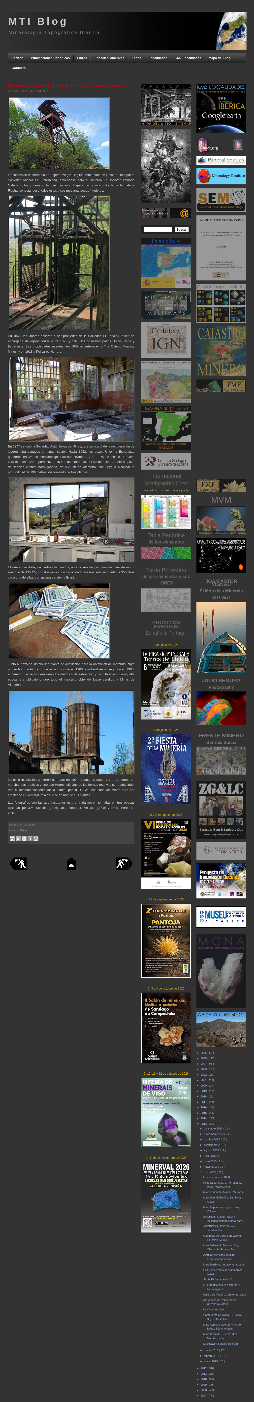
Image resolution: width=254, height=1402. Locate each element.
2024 (204, 1063)
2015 (204, 1112)
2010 (204, 1379)
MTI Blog (38, 21)
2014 (204, 1118)
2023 (204, 1069)
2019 (204, 1091)
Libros (82, 58)
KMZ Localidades (188, 58)
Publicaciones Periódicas (50, 58)
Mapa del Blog (219, 58)
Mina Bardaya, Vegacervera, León (223, 1264)
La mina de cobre (213, 1309)
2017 (204, 1101)
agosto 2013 (212, 1150)
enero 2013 (211, 1361)
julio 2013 (210, 1155)
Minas (24, 830)
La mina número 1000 (216, 1177)
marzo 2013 (211, 1350)
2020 (204, 1085)
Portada (17, 58)
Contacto (19, 68)
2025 (204, 1058)
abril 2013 (210, 1172)
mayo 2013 (211, 1166)
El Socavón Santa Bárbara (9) (221, 1343)
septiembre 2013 (214, 1144)
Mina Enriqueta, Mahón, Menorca (223, 1192)
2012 (204, 1368)
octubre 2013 (212, 1139)
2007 (204, 1395)
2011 (204, 1373)
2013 (204, 1123)
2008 (204, 1390)
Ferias (136, 58)
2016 (204, 1107)
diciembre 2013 (213, 1128)
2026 (204, 1052)
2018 (204, 1096)
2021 (204, 1080)
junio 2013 (210, 1161)
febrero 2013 (212, 1355)
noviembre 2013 (214, 1133)
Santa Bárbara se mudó (217, 1279)
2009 (204, 1384)
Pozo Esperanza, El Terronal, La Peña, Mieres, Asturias (66, 85)
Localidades (158, 58)
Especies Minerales (109, 58)
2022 (204, 1074)
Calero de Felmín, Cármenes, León (224, 1294)
